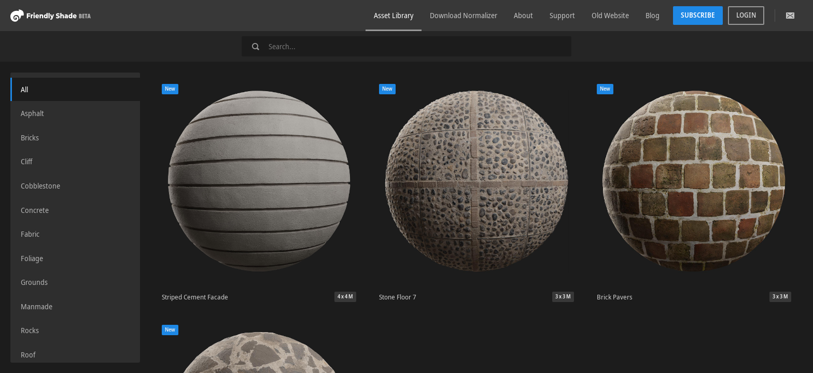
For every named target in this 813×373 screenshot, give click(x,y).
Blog (653, 15)
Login (746, 15)
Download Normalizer (463, 15)
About (523, 15)
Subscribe (698, 15)
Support (562, 15)
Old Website (610, 15)
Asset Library (393, 15)
